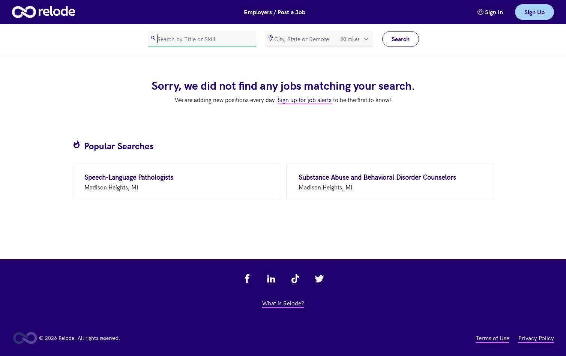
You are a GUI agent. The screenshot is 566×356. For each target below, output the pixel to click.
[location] (319, 39)
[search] (202, 39)
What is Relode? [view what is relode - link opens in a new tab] (283, 303)
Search (401, 39)
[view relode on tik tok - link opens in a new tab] (295, 278)
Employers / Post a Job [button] (274, 12)
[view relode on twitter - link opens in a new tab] (319, 278)
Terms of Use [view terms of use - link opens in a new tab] (492, 337)
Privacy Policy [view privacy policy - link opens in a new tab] (536, 337)
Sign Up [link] (534, 12)
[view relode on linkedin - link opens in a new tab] (271, 278)
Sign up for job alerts (305, 99)
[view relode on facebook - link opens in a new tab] (247, 278)
